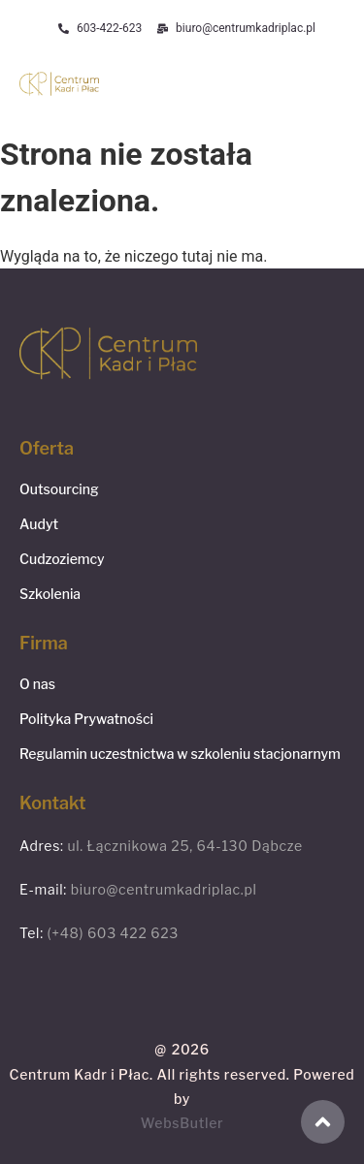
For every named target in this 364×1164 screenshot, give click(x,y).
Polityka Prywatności (86, 718)
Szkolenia (50, 593)
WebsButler (182, 1123)
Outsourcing (59, 489)
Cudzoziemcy (62, 559)
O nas (37, 684)
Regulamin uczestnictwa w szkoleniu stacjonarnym (180, 753)
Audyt (38, 524)
